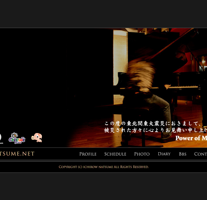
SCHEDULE (119, 154)
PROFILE (92, 154)
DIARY (168, 154)
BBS (186, 154)
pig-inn (39, 138)
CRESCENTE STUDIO (20, 138)
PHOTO (146, 154)
